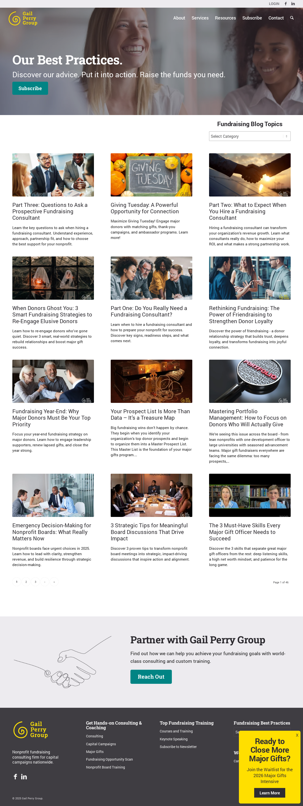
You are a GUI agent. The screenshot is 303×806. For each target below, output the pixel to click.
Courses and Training (176, 731)
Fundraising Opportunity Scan (109, 759)
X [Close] (297, 735)
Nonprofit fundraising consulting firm (31, 754)
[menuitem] (273, 3)
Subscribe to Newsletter (178, 746)
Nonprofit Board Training (105, 767)
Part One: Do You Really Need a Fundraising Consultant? (149, 311)
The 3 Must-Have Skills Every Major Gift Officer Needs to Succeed (244, 532)
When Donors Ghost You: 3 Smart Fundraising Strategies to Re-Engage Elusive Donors (52, 314)
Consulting (94, 736)
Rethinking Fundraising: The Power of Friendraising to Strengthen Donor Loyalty (244, 314)
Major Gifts (95, 751)
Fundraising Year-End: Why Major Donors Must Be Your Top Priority (51, 418)
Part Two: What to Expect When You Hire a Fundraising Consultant (247, 211)
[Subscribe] (30, 88)
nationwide (43, 762)
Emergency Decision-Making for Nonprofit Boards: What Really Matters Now (51, 532)
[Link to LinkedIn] (293, 3)
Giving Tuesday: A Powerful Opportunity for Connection (145, 208)
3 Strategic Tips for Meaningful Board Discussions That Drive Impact (149, 532)
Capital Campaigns (101, 744)
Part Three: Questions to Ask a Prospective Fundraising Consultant (50, 211)
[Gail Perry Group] (23, 17)
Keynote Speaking (174, 739)
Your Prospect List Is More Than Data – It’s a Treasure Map (150, 414)
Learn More (270, 792)
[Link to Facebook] (285, 3)
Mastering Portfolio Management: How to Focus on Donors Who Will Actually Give (248, 418)
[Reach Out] (151, 677)
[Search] (292, 17)
